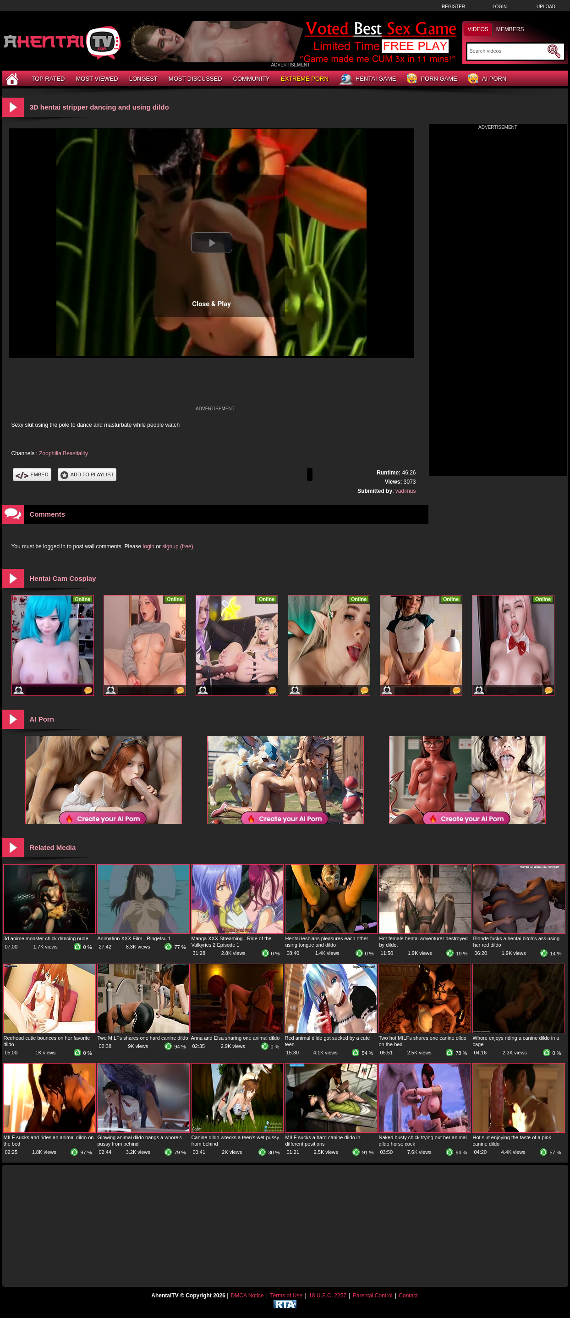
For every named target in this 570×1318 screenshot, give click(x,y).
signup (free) (177, 546)
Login (500, 6)
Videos (478, 29)
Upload (546, 6)
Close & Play (211, 304)
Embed (32, 474)
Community (251, 78)
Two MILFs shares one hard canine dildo (143, 1038)
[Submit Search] (554, 51)
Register (453, 6)
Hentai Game (368, 79)
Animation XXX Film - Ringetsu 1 (134, 938)
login (148, 546)
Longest (143, 78)
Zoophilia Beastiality (63, 453)
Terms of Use (286, 1295)
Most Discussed (195, 78)
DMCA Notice (247, 1295)
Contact (408, 1295)
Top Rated (48, 78)
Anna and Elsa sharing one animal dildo (235, 1038)
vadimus (405, 491)
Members (510, 29)
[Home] (13, 78)
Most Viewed (97, 78)
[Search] (507, 51)
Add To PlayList (87, 474)
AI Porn (487, 79)
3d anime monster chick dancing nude (46, 938)
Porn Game (432, 79)
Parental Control (373, 1295)
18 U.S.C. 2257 (327, 1295)
